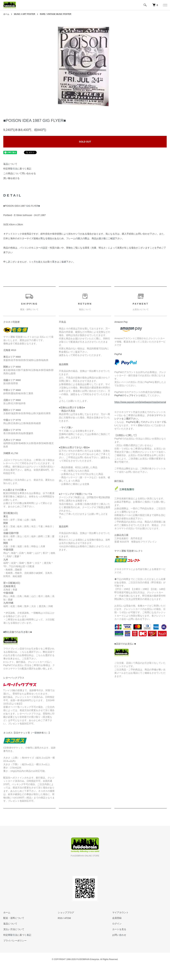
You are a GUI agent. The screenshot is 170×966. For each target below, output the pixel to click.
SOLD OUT (85, 141)
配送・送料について (13, 918)
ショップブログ (66, 912)
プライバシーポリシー (15, 940)
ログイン (117, 923)
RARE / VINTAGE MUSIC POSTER (55, 14)
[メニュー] (165, 5)
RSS (60, 918)
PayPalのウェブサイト (126, 395)
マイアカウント (120, 912)
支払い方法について (13, 929)
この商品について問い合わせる (19, 173)
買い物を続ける (11, 178)
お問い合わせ (119, 935)
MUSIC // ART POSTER (24, 14)
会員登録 (117, 918)
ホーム (6, 14)
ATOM (67, 918)
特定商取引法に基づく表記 (17, 168)
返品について (10, 164)
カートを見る (119, 929)
